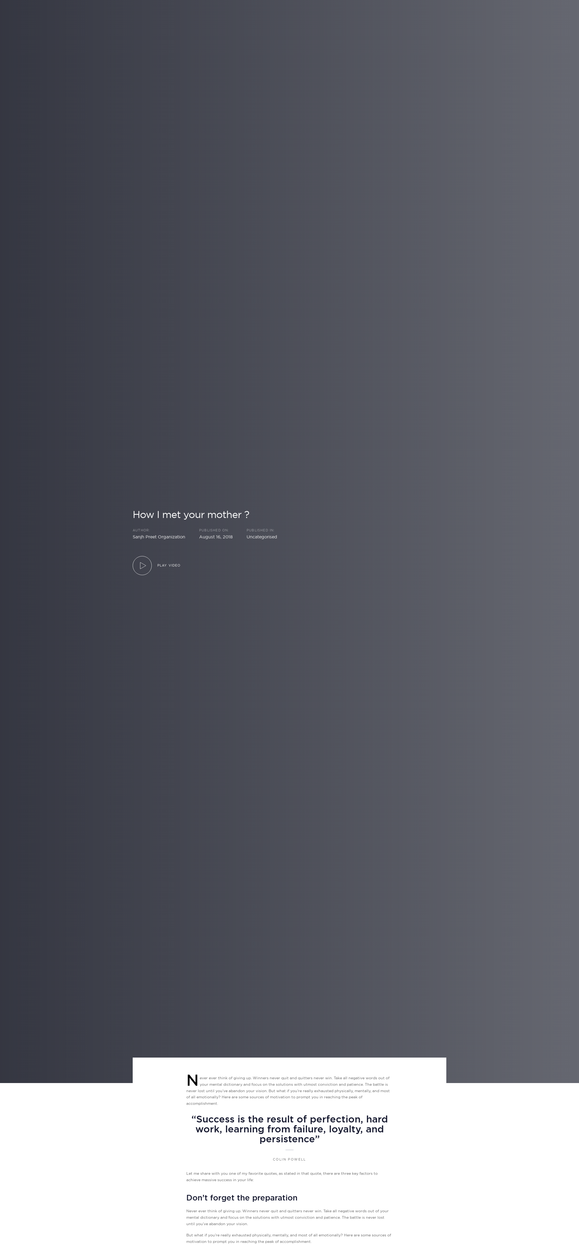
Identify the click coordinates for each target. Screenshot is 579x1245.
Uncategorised (262, 536)
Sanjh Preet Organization (159, 536)
